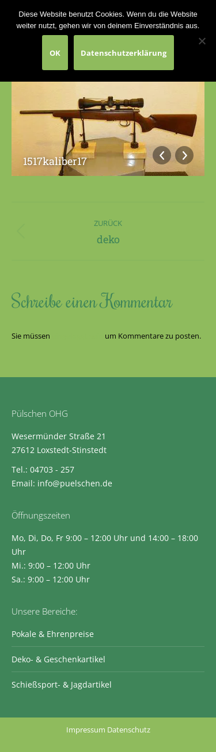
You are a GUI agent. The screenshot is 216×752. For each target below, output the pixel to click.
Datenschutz (128, 729)
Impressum (85, 729)
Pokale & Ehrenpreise (53, 633)
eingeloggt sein (77, 336)
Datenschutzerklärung (123, 53)
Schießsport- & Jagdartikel (62, 684)
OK (55, 53)
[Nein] (201, 41)
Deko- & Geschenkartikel (58, 659)
